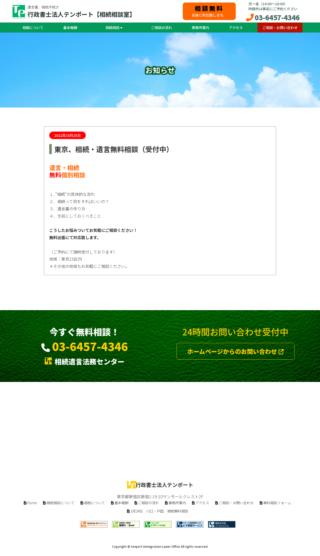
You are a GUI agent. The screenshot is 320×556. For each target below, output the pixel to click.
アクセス (236, 27)
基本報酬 (70, 27)
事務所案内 (200, 27)
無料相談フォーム (275, 502)
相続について (33, 27)
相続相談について (58, 502)
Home (30, 502)
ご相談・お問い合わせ (280, 27)
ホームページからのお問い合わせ (235, 351)
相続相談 (114, 27)
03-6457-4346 (277, 17)
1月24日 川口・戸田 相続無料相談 (157, 510)
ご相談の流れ (161, 27)
